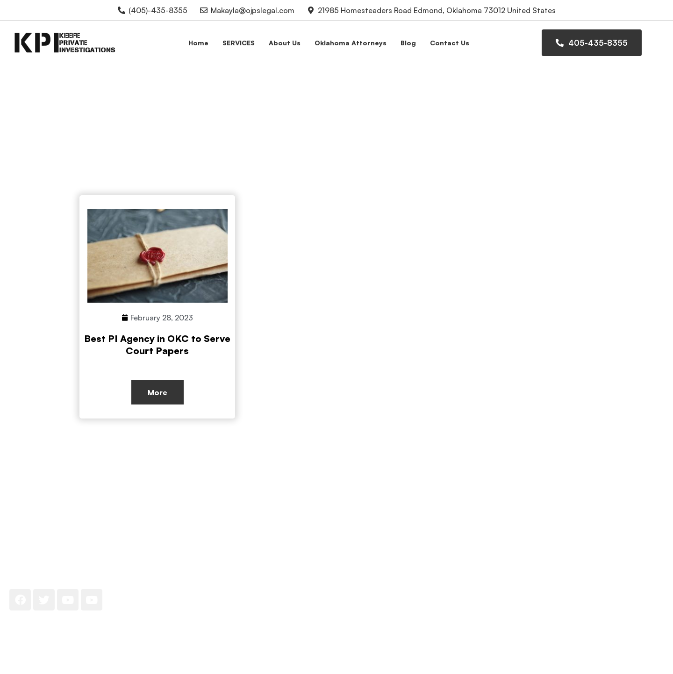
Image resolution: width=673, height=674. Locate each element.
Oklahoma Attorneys (351, 43)
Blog (408, 43)
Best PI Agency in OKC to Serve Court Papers (157, 344)
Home (198, 43)
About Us (285, 43)
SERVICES (238, 43)
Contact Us (449, 43)
